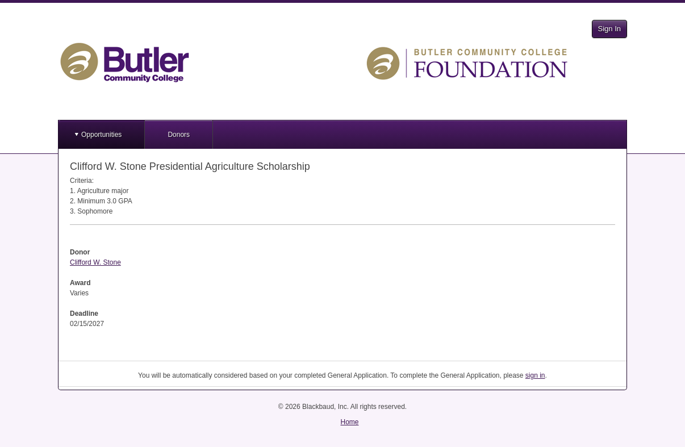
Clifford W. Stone (95, 262)
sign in (535, 375)
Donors (179, 135)
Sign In (609, 28)
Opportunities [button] (101, 135)
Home (349, 422)
